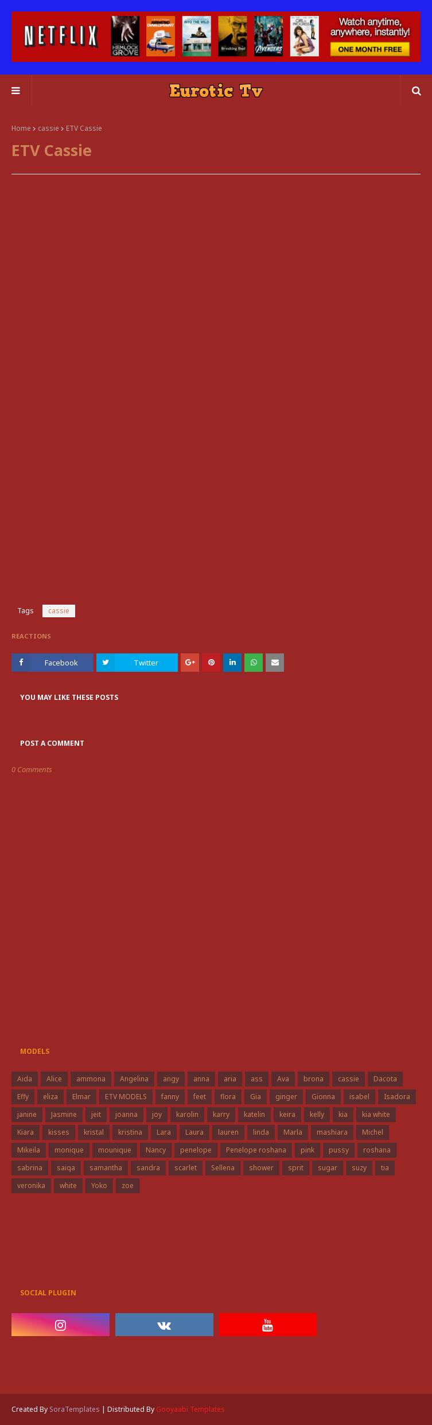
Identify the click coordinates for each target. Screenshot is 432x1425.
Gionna (323, 1096)
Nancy (156, 1150)
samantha (105, 1168)
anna (201, 1079)
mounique (114, 1150)
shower (261, 1168)
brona (313, 1079)
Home (21, 128)
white (68, 1185)
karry (221, 1114)
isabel (359, 1096)
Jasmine (64, 1114)
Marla (292, 1132)
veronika (31, 1185)
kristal (94, 1132)
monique (69, 1150)
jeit (96, 1114)
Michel (372, 1132)
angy (171, 1079)
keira (287, 1114)
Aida (24, 1079)
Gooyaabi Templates (190, 1409)
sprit (295, 1168)
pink (307, 1150)
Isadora (397, 1096)
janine (27, 1114)
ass (257, 1079)
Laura (194, 1132)
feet (199, 1096)
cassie (48, 128)
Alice (54, 1079)
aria (230, 1079)
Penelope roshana (256, 1150)
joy (157, 1114)
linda (261, 1132)
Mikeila (28, 1150)
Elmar (81, 1096)
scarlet (185, 1168)
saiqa (66, 1168)
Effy (23, 1096)
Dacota (385, 1079)
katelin (254, 1114)
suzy (359, 1168)
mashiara (332, 1132)
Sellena (223, 1168)
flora (228, 1096)
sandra (148, 1168)
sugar (327, 1168)
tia (385, 1168)
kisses (58, 1132)
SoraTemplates (74, 1409)
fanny (170, 1096)
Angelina (134, 1079)
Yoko (99, 1185)
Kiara (25, 1132)
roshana (377, 1150)
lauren (228, 1132)
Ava (283, 1079)
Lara (164, 1132)
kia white (376, 1114)
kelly (317, 1114)
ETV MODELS (126, 1096)
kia (343, 1114)
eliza (50, 1096)
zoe (128, 1185)
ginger (286, 1096)
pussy (339, 1150)
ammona (91, 1079)
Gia (255, 1096)
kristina (130, 1132)
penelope (196, 1150)
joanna (126, 1114)
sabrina (29, 1168)
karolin (187, 1114)
